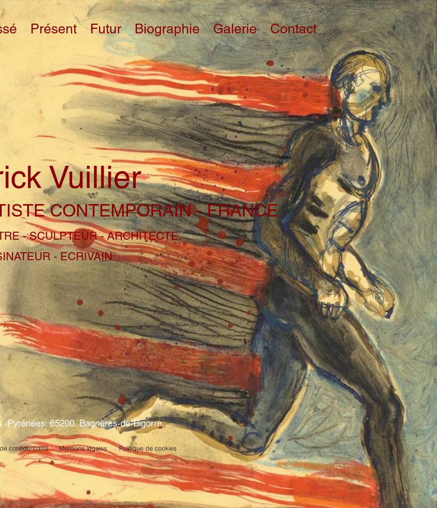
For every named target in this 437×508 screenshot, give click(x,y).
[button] (53, 29)
